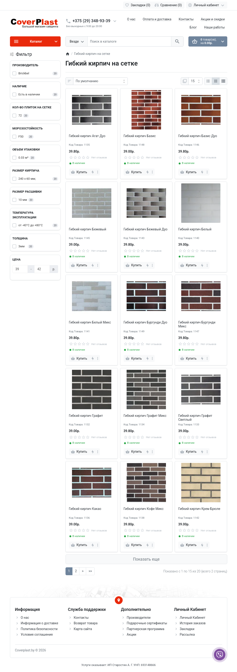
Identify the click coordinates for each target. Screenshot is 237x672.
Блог (193, 27)
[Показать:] (195, 81)
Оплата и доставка (157, 19)
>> (90, 571)
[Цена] (20, 269)
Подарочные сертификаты (147, 623)
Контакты (186, 19)
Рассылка (187, 634)
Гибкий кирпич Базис (140, 136)
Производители (139, 617)
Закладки (187, 629)
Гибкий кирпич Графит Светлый (195, 417)
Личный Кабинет (193, 617)
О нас (131, 19)
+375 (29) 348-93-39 (91, 21)
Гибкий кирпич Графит (86, 416)
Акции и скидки (213, 19)
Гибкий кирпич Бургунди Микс (196, 324)
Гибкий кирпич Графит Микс (145, 416)
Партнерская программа (145, 629)
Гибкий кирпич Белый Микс (90, 322)
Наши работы (214, 27)
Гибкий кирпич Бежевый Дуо (146, 229)
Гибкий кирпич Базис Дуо (197, 136)
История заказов (193, 623)
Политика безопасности (39, 629)
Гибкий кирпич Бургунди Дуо (145, 322)
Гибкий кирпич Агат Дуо (87, 136)
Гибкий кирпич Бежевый (87, 229)
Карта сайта (83, 629)
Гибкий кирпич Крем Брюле (199, 509)
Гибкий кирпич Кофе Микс (144, 509)
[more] (97, 172)
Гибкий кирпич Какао (85, 509)
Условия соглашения (37, 634)
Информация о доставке (39, 623)
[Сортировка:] (100, 81)
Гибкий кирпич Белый (194, 229)
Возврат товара (86, 623)
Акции (131, 634)
